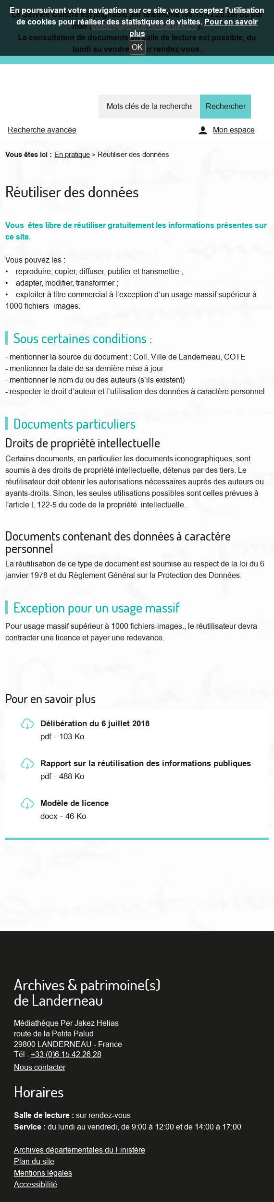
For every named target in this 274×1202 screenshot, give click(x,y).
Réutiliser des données (133, 154)
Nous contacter (39, 1067)
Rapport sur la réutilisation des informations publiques (145, 763)
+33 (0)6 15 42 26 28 (66, 1054)
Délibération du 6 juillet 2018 (94, 724)
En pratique (72, 154)
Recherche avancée (42, 130)
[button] (137, 47)
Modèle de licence (74, 803)
